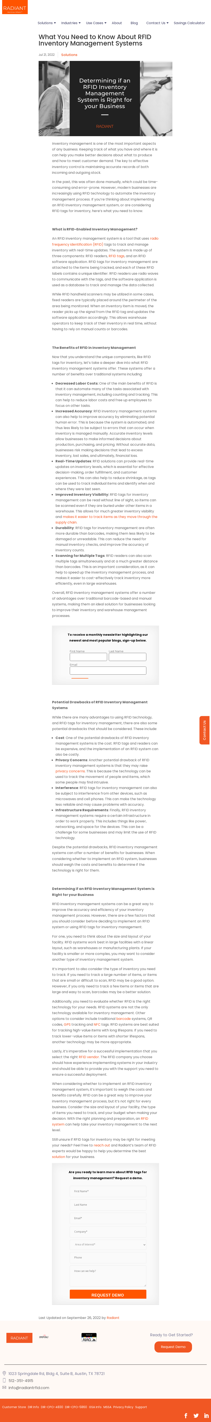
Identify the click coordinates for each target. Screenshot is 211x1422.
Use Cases (94, 23)
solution (58, 1156)
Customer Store (14, 1407)
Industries (69, 23)
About (117, 23)
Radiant (113, 1317)
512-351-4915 (21, 1380)
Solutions (45, 23)
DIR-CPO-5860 (76, 1407)
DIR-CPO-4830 (52, 1407)
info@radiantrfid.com (29, 1387)
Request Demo (173, 1346)
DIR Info (33, 1407)
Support (141, 1407)
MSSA (107, 1407)
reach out (102, 1145)
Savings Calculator (189, 23)
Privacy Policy (123, 1407)
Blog (134, 23)
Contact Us (155, 23)
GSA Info (95, 1407)
